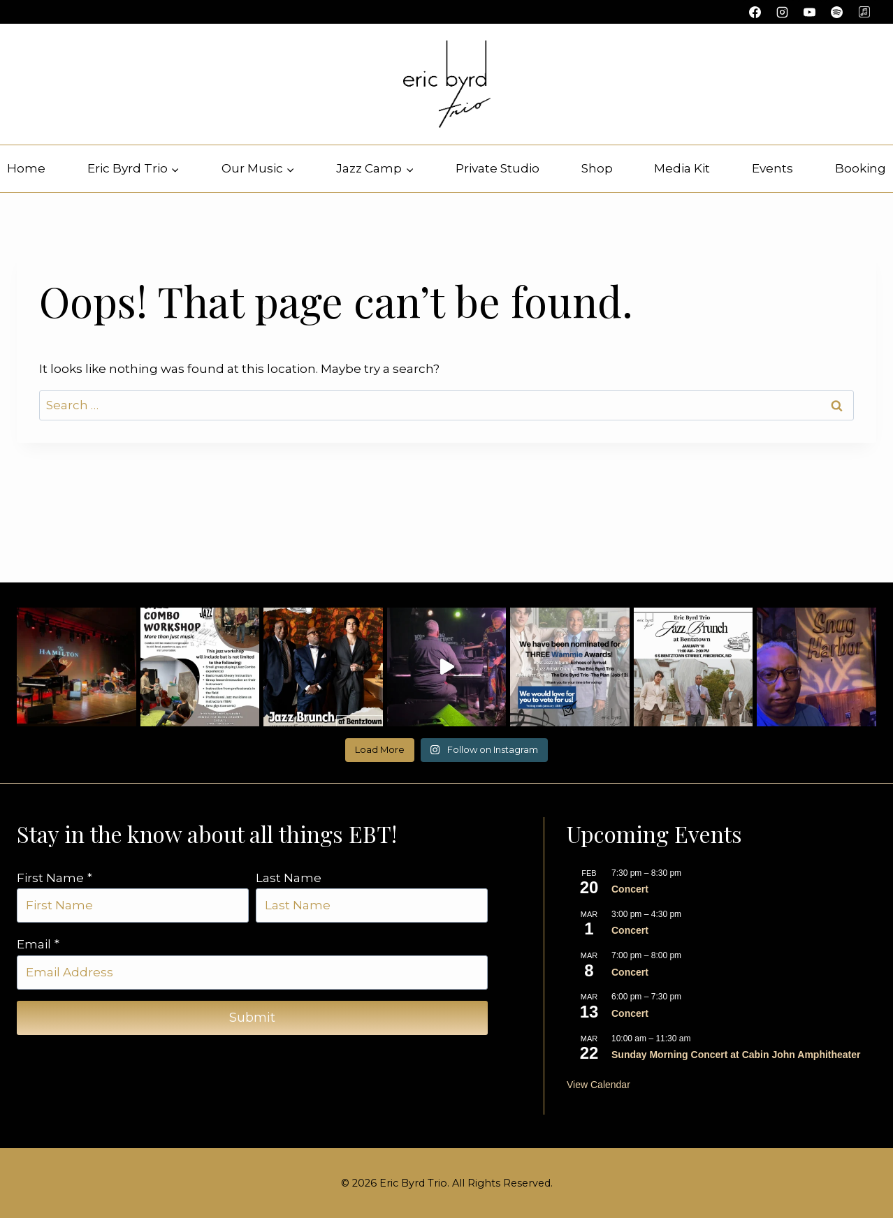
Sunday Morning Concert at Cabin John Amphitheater (736, 1054)
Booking (860, 168)
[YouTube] (810, 12)
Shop (597, 168)
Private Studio (497, 168)
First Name (54, 878)
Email (38, 944)
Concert (629, 889)
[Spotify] (837, 12)
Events (772, 168)
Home (26, 168)
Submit (252, 1017)
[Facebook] (755, 12)
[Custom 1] (864, 12)
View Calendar (598, 1084)
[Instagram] (782, 12)
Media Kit (682, 168)
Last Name (288, 878)
